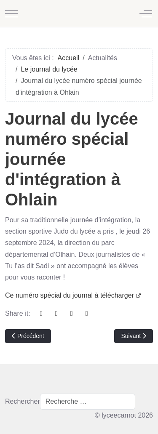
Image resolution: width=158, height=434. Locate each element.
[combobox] (87, 402)
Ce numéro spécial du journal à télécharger (73, 295)
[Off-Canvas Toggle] (145, 13)
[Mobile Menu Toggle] (11, 13)
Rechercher (22, 401)
